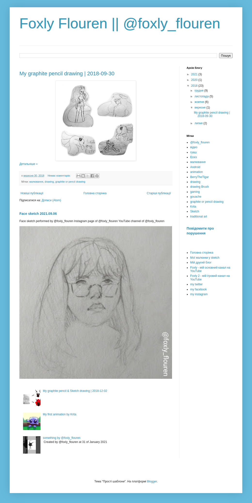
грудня (199, 90)
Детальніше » (28, 164)
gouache (195, 196)
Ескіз (193, 157)
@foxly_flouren (200, 142)
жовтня (200, 102)
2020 (194, 80)
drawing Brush (199, 186)
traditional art (198, 216)
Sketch (194, 211)
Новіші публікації (32, 193)
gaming (195, 191)
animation (196, 172)
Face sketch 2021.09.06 (38, 214)
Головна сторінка (95, 193)
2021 (194, 74)
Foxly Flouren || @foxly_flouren (119, 23)
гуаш (193, 152)
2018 (194, 85)
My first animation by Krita (59, 414)
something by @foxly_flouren (61, 438)
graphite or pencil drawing (70, 181)
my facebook (198, 289)
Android (195, 167)
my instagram (199, 294)
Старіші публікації (159, 193)
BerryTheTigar (199, 177)
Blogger (152, 481)
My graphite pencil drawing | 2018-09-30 (66, 73)
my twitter (196, 284)
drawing (49, 181)
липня (199, 123)
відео (193, 147)
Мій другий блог (201, 262)
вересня (200, 107)
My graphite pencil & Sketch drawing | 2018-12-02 (75, 391)
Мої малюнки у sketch (204, 257)
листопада (202, 96)
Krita (193, 206)
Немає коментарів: (59, 175)
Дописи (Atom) (51, 200)
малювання (36, 181)
